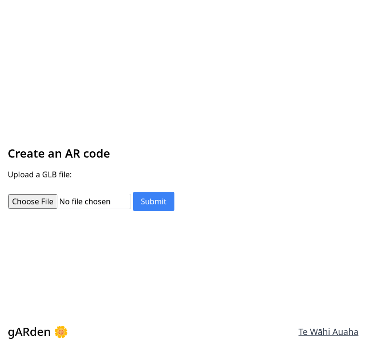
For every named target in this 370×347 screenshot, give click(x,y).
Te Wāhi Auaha (328, 331)
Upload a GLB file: (40, 174)
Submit (153, 201)
